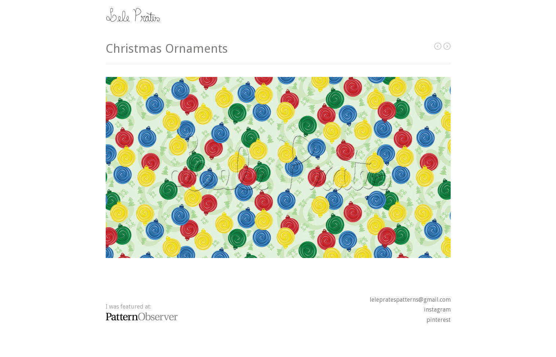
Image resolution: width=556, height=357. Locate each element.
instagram (437, 309)
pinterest (438, 319)
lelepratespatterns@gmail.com (410, 299)
